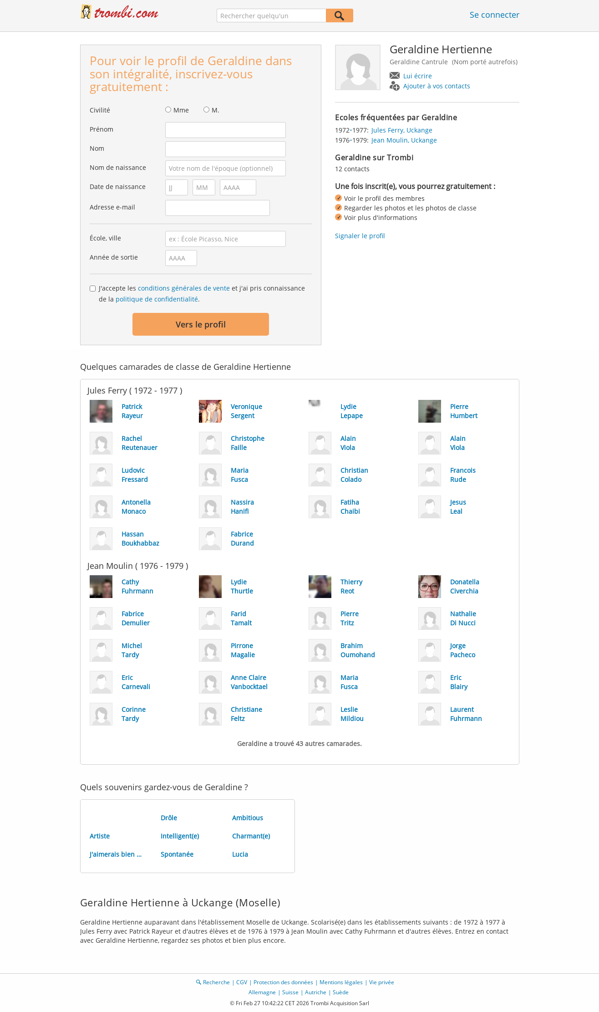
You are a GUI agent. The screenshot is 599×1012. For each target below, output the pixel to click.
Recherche (216, 982)
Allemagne (262, 992)
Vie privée (381, 982)
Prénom (101, 129)
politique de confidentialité (157, 299)
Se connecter (494, 14)
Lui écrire (417, 76)
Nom (97, 148)
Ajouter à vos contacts (436, 86)
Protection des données (283, 982)
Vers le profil (201, 324)
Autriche (315, 992)
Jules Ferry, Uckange (401, 130)
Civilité (100, 110)
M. (215, 110)
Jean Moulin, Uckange (404, 140)
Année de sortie (114, 257)
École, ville (105, 238)
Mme (181, 110)
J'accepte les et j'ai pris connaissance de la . (202, 293)
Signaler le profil (360, 235)
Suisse (290, 992)
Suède (341, 992)
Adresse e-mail (112, 207)
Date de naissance (118, 186)
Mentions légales (341, 982)
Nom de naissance (118, 167)
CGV (241, 982)
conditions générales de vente (184, 288)
